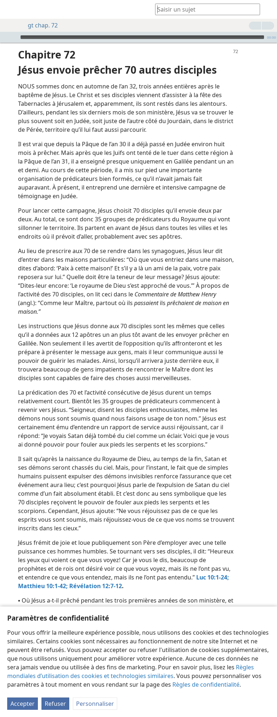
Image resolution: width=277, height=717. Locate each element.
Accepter (22, 704)
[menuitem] (10, 9)
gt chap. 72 (39, 25)
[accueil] (10, 9)
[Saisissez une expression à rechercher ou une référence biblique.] (204, 9)
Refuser (55, 704)
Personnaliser (95, 704)
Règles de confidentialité (205, 684)
